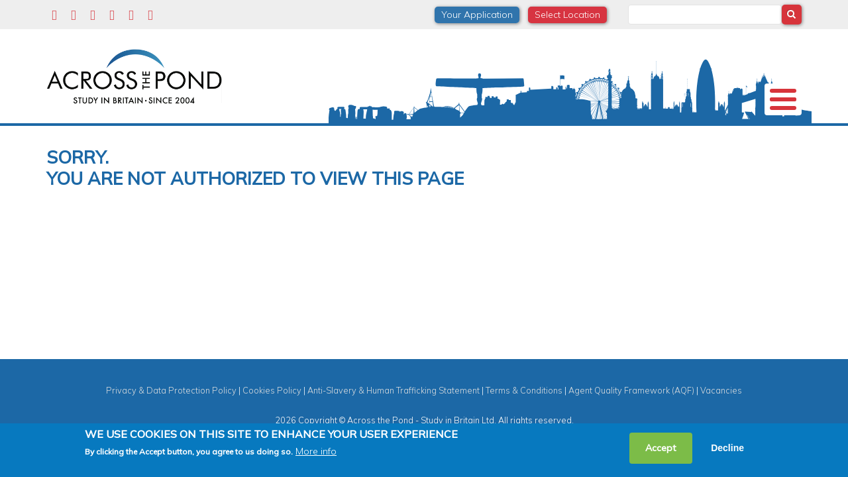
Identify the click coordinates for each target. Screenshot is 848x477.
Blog (677, 135)
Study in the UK (235, 135)
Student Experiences (486, 135)
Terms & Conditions (524, 412)
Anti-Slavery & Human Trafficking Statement (393, 412)
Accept (660, 448)
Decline (727, 448)
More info (316, 451)
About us (79, 135)
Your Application (477, 15)
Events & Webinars (598, 135)
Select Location (567, 15)
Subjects (396, 135)
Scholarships (323, 135)
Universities (151, 135)
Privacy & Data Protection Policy (171, 412)
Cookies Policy (271, 412)
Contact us (738, 135)
